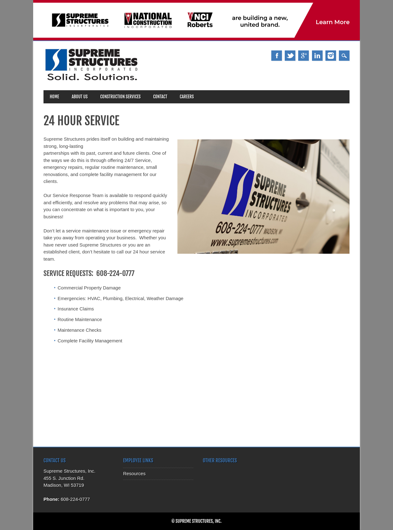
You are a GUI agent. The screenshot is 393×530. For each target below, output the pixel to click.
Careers (187, 96)
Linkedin (317, 55)
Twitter (290, 55)
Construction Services (120, 96)
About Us (80, 96)
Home (54, 96)
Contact (160, 96)
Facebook (276, 55)
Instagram (330, 55)
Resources (134, 473)
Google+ (303, 55)
